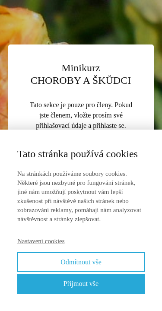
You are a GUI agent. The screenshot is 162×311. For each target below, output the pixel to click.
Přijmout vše (81, 283)
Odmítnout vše (81, 262)
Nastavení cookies (41, 241)
